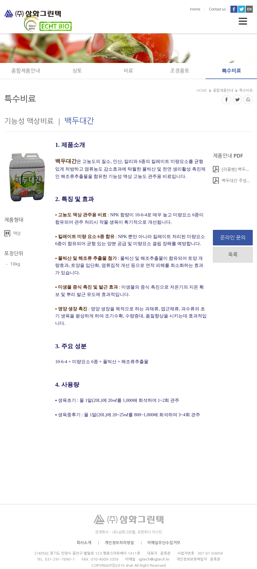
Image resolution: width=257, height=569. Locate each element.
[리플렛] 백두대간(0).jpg (237, 169)
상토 (77, 70)
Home (195, 9)
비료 (128, 70)
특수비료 (231, 70)
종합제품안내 (25, 70)
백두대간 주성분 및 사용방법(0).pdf (237, 180)
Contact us (217, 9)
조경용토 (179, 70)
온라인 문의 (233, 237)
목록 (233, 254)
